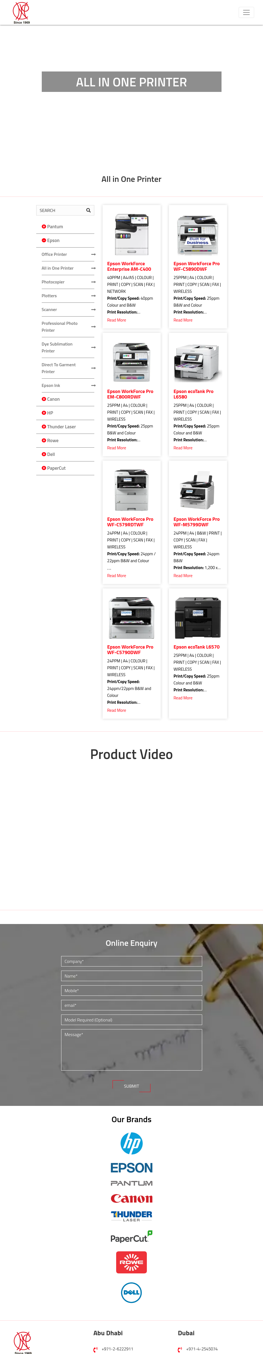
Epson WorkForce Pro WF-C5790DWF (130, 649)
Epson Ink (51, 385)
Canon (53, 399)
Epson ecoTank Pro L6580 (194, 394)
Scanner (49, 309)
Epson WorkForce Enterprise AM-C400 (129, 266)
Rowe (53, 440)
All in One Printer (58, 268)
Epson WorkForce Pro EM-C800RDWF (130, 394)
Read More (116, 320)
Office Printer (54, 254)
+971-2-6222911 (117, 1349)
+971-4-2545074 (202, 1349)
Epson (53, 240)
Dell (51, 454)
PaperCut (56, 468)
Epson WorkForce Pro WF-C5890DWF (197, 266)
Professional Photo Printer (60, 326)
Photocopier (53, 281)
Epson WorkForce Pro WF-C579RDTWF (130, 521)
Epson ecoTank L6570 (197, 647)
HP (50, 412)
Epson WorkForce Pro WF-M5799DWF (197, 521)
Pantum (55, 226)
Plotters (49, 295)
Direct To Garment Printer (59, 368)
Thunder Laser (61, 426)
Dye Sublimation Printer (57, 347)
